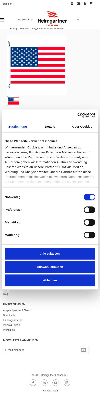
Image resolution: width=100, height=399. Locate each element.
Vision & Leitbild (11, 325)
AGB (55, 390)
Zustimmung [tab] (18, 126)
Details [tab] (50, 126)
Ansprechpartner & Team (16, 310)
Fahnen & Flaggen (30, 28)
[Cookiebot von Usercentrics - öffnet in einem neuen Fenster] (77, 115)
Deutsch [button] (8, 3)
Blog (5, 294)
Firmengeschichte (12, 320)
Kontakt (7, 289)
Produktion (9, 330)
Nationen (48, 28)
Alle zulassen (50, 253)
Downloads (9, 315)
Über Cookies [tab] (82, 126)
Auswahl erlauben (50, 267)
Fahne (60, 28)
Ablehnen (50, 280)
